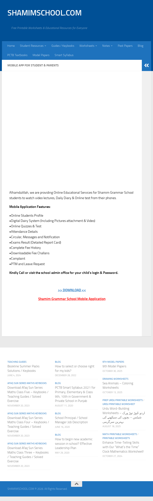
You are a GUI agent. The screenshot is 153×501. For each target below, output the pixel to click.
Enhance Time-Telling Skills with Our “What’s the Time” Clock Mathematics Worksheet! (123, 447)
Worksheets (86, 45)
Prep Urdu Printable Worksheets (122, 400)
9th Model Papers (113, 361)
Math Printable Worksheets (119, 434)
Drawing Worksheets (115, 378)
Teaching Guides (16, 361)
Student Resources (31, 45)
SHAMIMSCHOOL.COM (44, 13)
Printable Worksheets (116, 438)
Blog (140, 45)
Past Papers (125, 45)
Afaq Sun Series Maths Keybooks (27, 383)
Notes (106, 45)
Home (11, 45)
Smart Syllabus (64, 55)
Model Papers (41, 55)
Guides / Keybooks (62, 45)
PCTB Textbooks (17, 55)
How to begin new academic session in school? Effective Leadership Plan (73, 443)
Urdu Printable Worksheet (118, 404)
